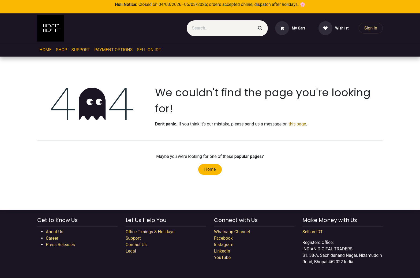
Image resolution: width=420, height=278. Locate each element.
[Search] (260, 28)
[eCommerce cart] (290, 28)
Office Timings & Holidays (150, 231)
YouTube (222, 257)
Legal (131, 251)
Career (52, 238)
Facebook (223, 238)
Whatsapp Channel (232, 231)
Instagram (223, 244)
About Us (54, 231)
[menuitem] (45, 50)
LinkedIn (222, 251)
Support (133, 238)
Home (210, 169)
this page (297, 124)
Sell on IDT (312, 231)
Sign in (370, 28)
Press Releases (60, 244)
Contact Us (136, 244)
